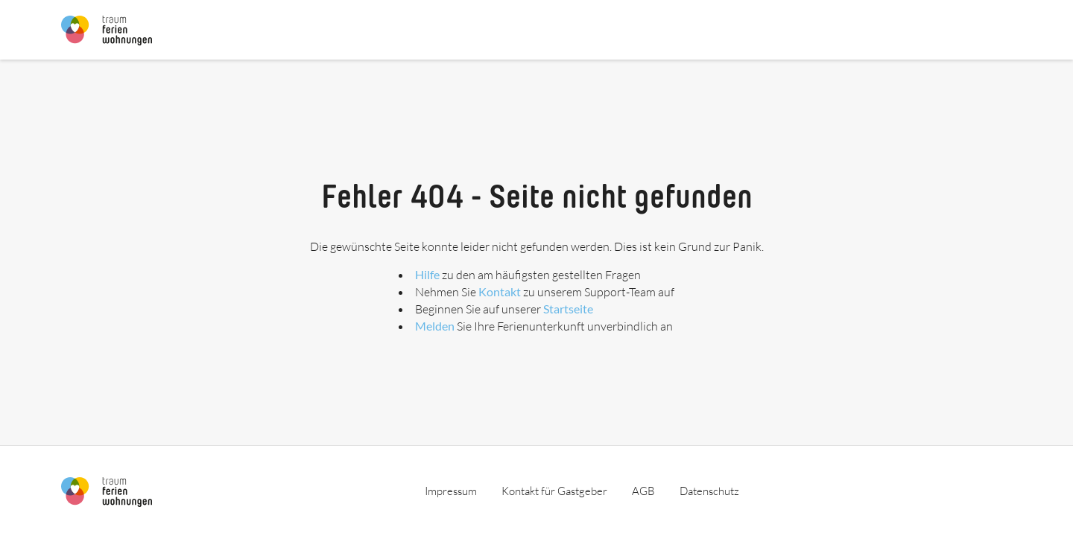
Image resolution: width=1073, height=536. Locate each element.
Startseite (568, 309)
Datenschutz (709, 490)
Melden (435, 326)
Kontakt (499, 291)
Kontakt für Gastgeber (554, 490)
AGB (643, 490)
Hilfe (427, 274)
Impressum (451, 490)
